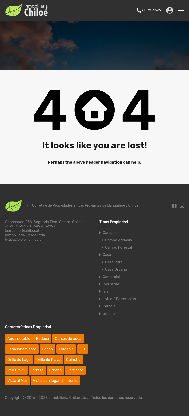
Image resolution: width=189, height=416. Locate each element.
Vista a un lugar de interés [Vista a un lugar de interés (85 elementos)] (55, 380)
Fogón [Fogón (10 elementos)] (47, 349)
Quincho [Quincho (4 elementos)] (73, 359)
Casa (107, 254)
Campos (110, 232)
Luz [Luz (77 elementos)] (82, 349)
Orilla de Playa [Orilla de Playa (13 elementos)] (48, 359)
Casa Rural (114, 262)
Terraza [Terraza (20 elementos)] (37, 370)
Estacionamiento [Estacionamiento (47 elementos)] (21, 349)
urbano (109, 313)
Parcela (109, 306)
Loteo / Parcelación (119, 299)
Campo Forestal (118, 247)
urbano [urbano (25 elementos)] (55, 370)
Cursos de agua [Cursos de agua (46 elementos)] (68, 338)
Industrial (111, 284)
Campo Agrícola (118, 240)
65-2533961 (152, 10)
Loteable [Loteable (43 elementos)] (66, 349)
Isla (106, 291)
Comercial (111, 277)
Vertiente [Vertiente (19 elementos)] (75, 370)
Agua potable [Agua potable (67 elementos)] (18, 338)
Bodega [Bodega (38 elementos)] (42, 338)
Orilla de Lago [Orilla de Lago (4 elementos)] (19, 359)
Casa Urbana (116, 269)
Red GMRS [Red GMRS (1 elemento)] (16, 370)
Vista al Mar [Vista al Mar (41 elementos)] (17, 380)
